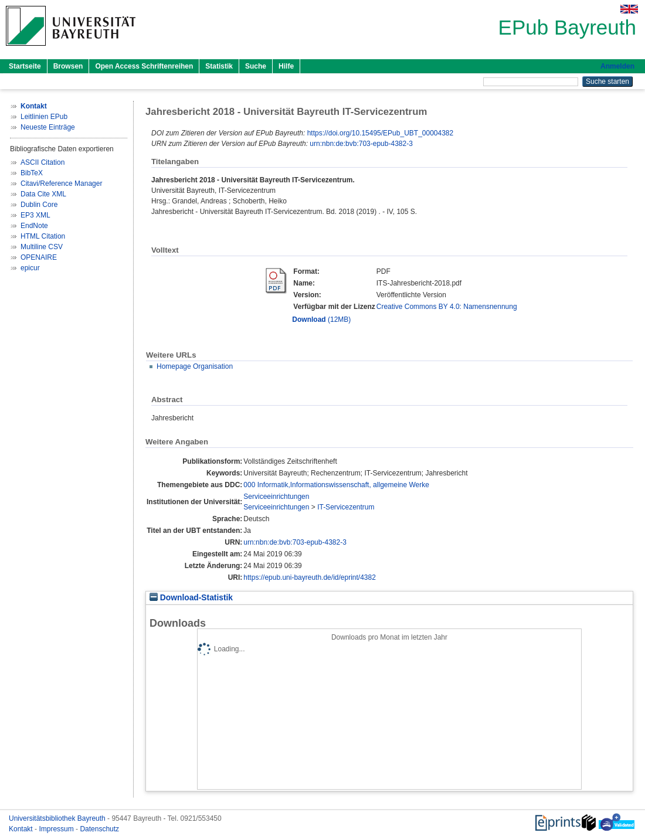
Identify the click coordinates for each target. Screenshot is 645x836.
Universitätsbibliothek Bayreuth (58, 818)
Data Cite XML (43, 194)
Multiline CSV (42, 247)
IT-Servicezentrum (345, 507)
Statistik (219, 66)
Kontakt (22, 829)
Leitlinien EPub (44, 117)
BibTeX (32, 173)
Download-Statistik (191, 597)
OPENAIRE (39, 257)
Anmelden (617, 66)
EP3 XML (35, 215)
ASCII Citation (42, 162)
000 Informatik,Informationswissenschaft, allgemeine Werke (336, 485)
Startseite (25, 66)
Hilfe (286, 66)
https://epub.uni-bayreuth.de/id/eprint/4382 (309, 577)
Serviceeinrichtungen (276, 496)
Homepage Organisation (195, 366)
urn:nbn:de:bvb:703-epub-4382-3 (361, 144)
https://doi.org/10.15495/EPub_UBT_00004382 (380, 133)
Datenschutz (99, 829)
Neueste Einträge (48, 127)
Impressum (57, 829)
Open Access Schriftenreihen (144, 66)
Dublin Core (39, 204)
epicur (30, 268)
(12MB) (321, 319)
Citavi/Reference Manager (61, 183)
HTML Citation (43, 236)
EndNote (34, 226)
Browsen (68, 66)
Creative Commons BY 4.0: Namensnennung (446, 307)
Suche (255, 66)
